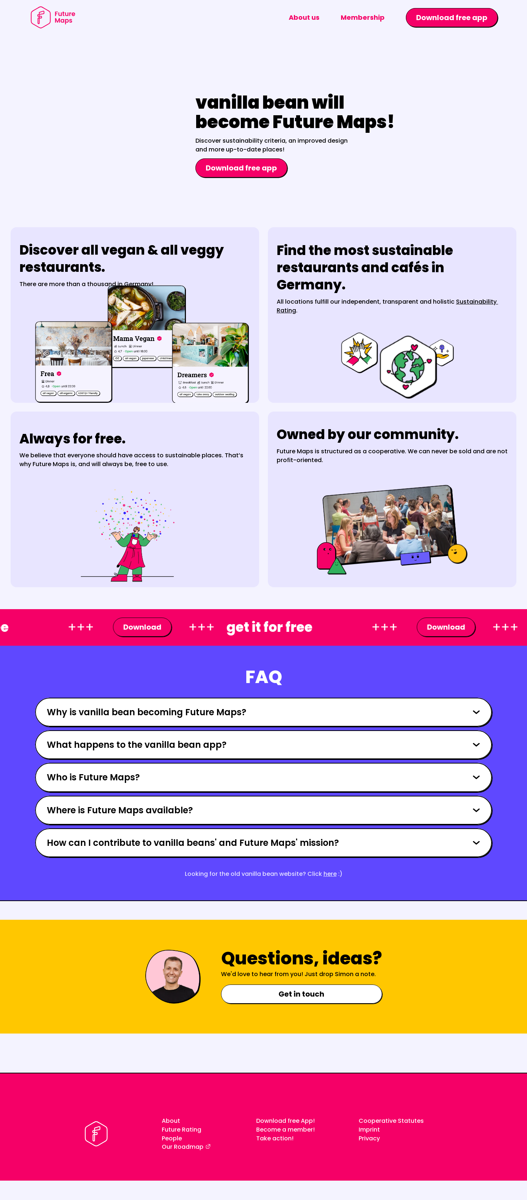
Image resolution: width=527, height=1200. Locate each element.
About (171, 1121)
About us (304, 17)
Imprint (369, 1129)
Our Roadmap (182, 1147)
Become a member (284, 1129)
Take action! (275, 1138)
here (330, 874)
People (172, 1138)
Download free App (284, 1121)
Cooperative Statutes (391, 1121)
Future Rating (181, 1129)
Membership (363, 17)
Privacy (369, 1138)
